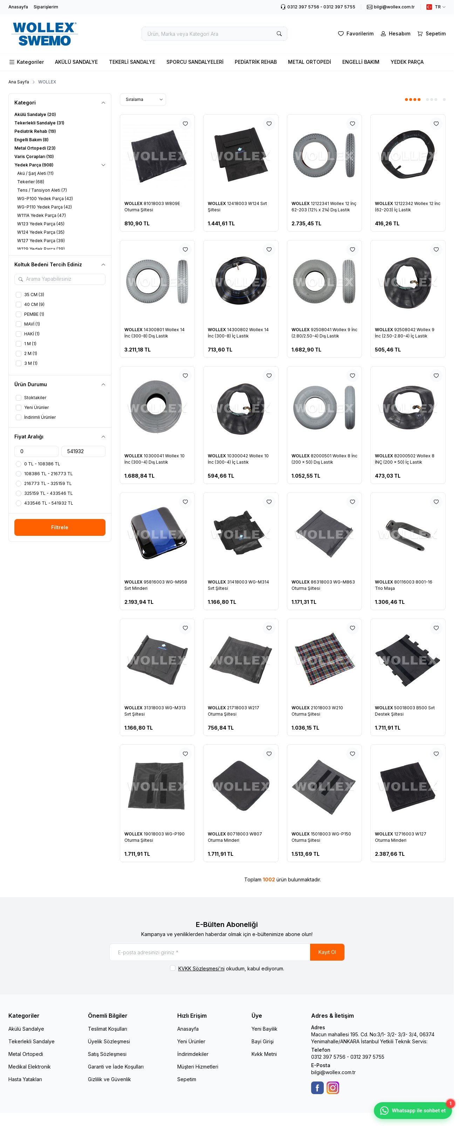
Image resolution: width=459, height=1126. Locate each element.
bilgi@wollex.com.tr (333, 1072)
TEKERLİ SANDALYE (132, 62)
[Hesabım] (394, 33)
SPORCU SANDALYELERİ (195, 62)
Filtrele (59, 527)
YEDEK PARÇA (407, 62)
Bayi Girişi (263, 1041)
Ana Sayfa (18, 81)
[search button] (279, 34)
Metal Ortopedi (25, 1054)
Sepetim (186, 1079)
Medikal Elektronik (29, 1067)
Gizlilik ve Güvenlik (109, 1079)
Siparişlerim (46, 6)
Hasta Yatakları (25, 1079)
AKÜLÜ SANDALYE (76, 62)
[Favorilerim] (355, 33)
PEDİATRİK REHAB (256, 62)
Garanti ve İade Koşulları (116, 1067)
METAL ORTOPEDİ (309, 62)
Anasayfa (18, 6)
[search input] (214, 34)
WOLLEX (134, 203)
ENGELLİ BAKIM (360, 62)
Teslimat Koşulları (107, 1029)
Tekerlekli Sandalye (31, 1041)
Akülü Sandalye (26, 1029)
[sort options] (143, 99)
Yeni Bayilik (265, 1029)
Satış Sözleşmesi (107, 1054)
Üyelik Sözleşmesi (109, 1041)
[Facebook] (317, 1087)
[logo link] (50, 34)
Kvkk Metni (264, 1054)
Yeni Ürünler (191, 1041)
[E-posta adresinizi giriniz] (227, 952)
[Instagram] (333, 1087)
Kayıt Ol (327, 952)
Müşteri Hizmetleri (197, 1067)
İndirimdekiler (192, 1054)
